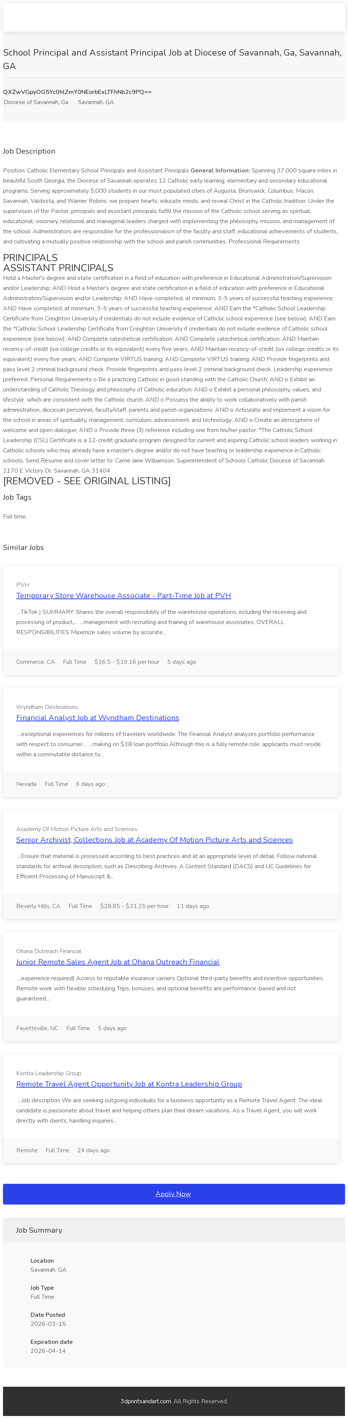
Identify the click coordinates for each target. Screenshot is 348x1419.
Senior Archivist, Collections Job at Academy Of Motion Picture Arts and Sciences (154, 840)
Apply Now (173, 1193)
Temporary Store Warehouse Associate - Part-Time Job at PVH (123, 596)
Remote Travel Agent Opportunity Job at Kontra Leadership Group (129, 1084)
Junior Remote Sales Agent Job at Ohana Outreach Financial (118, 962)
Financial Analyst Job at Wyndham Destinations (97, 718)
